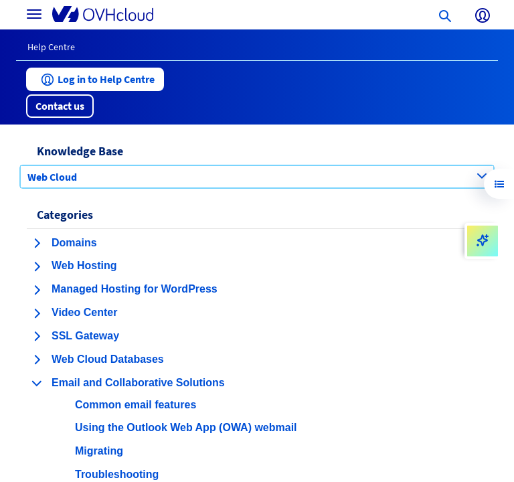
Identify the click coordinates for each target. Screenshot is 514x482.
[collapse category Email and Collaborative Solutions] (37, 383)
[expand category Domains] (37, 243)
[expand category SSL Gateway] (37, 336)
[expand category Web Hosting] (37, 266)
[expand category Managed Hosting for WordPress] (37, 290)
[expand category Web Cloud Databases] (37, 359)
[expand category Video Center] (37, 313)
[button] (95, 79)
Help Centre (51, 47)
